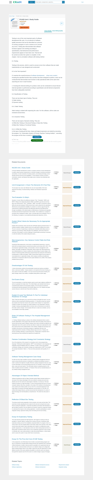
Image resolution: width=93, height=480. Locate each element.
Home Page (11, 16)
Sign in (82, 2)
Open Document (24, 27)
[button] (10, 2)
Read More (77, 172)
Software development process (42, 464)
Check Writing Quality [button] (37, 140)
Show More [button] (37, 137)
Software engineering (17, 467)
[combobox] (31, 2)
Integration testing (63, 467)
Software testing (15, 464)
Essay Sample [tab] (48, 30)
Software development (40, 467)
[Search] (63, 2)
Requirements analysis (64, 464)
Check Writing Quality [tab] (57, 30)
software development (38, 75)
